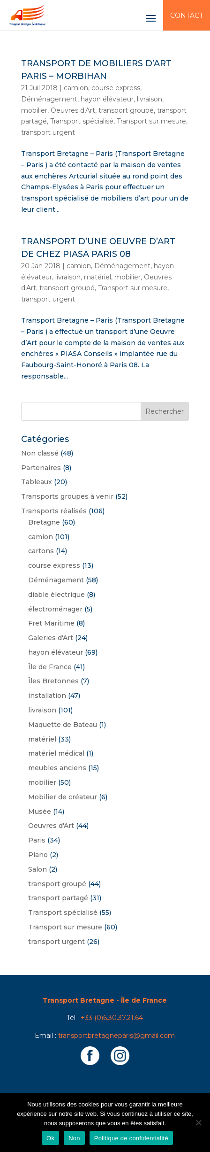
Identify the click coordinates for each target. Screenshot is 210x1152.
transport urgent (48, 132)
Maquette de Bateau (62, 724)
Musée (39, 811)
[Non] (198, 1122)
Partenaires (41, 468)
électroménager (55, 609)
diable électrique (56, 594)
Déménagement (49, 99)
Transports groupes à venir (67, 496)
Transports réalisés (54, 511)
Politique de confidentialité (131, 1138)
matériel (97, 277)
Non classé (40, 453)
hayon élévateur (107, 99)
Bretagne (44, 522)
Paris (36, 840)
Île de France (50, 667)
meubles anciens (57, 768)
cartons (41, 551)
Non (74, 1138)
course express (115, 88)
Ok (50, 1138)
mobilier (34, 110)
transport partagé (58, 898)
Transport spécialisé (81, 121)
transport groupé (126, 110)
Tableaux (36, 482)
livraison (149, 99)
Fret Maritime (51, 623)
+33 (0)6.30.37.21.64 (112, 1017)
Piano (38, 854)
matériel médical (56, 753)
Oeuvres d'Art (73, 110)
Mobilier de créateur (62, 797)
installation (47, 695)
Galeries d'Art (50, 638)
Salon (37, 869)
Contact (186, 15)
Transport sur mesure (151, 121)
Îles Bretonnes (53, 681)
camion (76, 88)
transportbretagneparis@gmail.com (116, 1035)
